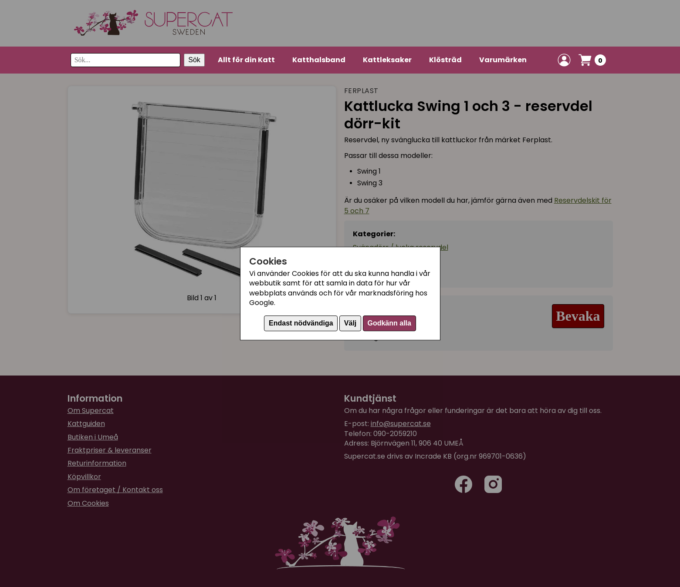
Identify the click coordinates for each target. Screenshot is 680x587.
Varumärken (503, 60)
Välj (350, 323)
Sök (194, 60)
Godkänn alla (389, 323)
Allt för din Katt (246, 60)
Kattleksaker (387, 60)
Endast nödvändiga (301, 323)
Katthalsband (318, 60)
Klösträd (445, 60)
